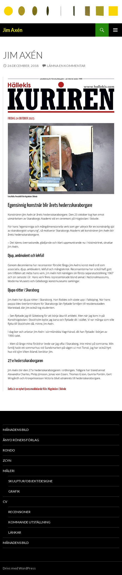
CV (5, 501)
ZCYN (7, 460)
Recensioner (19, 512)
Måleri (8, 471)
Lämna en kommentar (66, 66)
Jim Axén (12, 30)
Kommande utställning (29, 522)
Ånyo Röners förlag (21, 440)
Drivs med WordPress (19, 568)
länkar (14, 532)
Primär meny (115, 30)
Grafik (14, 491)
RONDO (9, 450)
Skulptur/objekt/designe (30, 481)
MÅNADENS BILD (16, 430)
